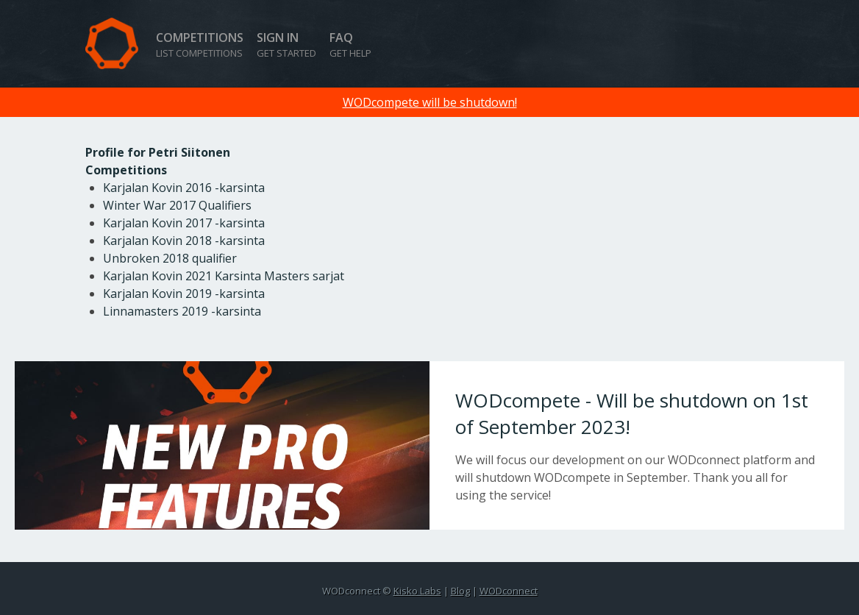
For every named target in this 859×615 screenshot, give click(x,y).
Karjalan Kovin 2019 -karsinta (184, 293)
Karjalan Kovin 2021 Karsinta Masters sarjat (223, 276)
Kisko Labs (417, 590)
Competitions (199, 44)
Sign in (286, 44)
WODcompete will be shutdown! (430, 102)
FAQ (350, 44)
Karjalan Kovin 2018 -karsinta (184, 240)
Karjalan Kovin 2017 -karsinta (184, 223)
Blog (460, 590)
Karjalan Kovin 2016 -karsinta (184, 187)
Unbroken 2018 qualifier (170, 258)
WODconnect (509, 590)
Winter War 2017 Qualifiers (177, 205)
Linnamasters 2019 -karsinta (182, 311)
